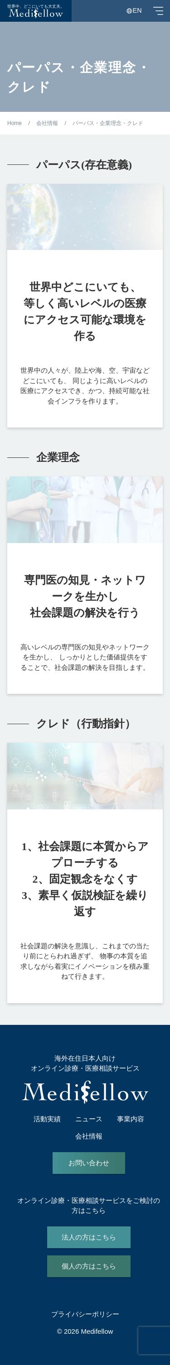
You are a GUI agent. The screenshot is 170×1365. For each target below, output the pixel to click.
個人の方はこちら (89, 1266)
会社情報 (88, 1136)
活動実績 (47, 1119)
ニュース (88, 1119)
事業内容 (130, 1119)
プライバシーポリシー (85, 1314)
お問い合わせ (88, 1163)
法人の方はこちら (89, 1237)
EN (137, 10)
